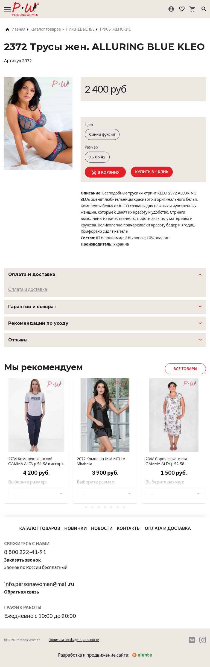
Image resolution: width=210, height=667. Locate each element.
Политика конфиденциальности (74, 640)
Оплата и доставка (27, 289)
